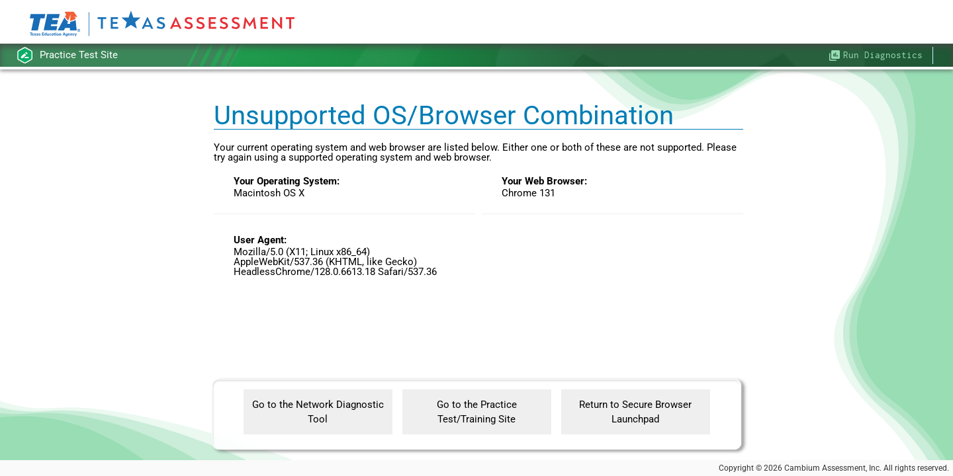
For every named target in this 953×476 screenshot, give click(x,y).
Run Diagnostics (883, 55)
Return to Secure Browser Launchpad (635, 412)
